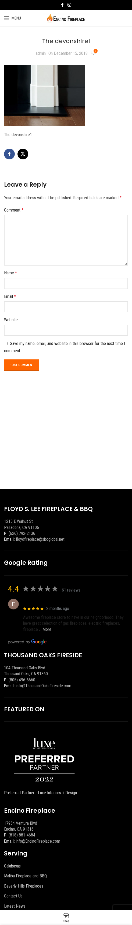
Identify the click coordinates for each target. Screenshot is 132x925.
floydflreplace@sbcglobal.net (40, 539)
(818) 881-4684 (22, 835)
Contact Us (13, 896)
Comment (13, 210)
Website (11, 319)
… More (45, 629)
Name (10, 272)
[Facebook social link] (62, 5)
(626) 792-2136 (22, 533)
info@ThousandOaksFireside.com (43, 685)
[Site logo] (66, 17)
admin (41, 53)
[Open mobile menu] (12, 18)
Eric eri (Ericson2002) (42, 601)
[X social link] (22, 154)
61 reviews (71, 590)
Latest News (15, 906)
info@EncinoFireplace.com (38, 841)
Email (10, 296)
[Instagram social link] (69, 5)
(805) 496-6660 (22, 679)
